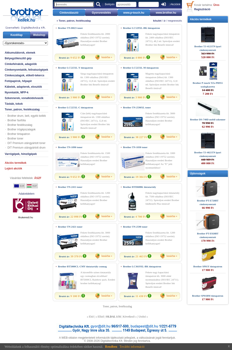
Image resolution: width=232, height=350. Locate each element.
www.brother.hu (166, 12)
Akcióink (175, 4)
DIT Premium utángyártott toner (26, 143)
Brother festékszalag (19, 125)
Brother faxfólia (16, 120)
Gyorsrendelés (101, 12)
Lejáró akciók (13, 168)
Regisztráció (202, 9)
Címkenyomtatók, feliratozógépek (26, 69)
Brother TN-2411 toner (70, 187)
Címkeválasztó (69, 12)
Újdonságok (197, 173)
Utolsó (142, 316)
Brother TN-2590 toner (135, 226)
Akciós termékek (15, 162)
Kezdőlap (16, 35)
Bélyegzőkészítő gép (18, 58)
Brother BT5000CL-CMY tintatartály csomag (82, 266)
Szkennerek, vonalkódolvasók (24, 98)
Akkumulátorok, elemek (20, 52)
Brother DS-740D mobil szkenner (207, 119)
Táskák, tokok (14, 103)
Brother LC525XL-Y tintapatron (75, 67)
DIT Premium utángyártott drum (26, 147)
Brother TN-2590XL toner (137, 107)
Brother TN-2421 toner (70, 226)
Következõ (129, 316)
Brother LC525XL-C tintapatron (75, 107)
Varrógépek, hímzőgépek (21, 154)
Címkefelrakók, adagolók (21, 64)
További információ (132, 346)
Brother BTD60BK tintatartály (139, 187)
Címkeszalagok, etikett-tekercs (24, 75)
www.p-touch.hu (133, 12)
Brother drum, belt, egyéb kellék (26, 115)
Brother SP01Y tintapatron (207, 266)
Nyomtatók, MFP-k (17, 92)
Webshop (39, 35)
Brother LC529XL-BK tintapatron (141, 28)
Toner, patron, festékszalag (22, 109)
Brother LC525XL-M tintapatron (141, 67)
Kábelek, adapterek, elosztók (23, 86)
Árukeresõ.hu (25, 217)
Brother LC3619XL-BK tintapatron (142, 266)
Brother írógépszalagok (21, 129)
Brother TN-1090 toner (70, 147)
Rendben (111, 346)
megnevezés (175, 20)
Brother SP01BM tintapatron (207, 295)
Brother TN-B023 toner (70, 28)
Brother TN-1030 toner (135, 147)
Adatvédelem (26, 193)
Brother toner (15, 138)
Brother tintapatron (18, 134)
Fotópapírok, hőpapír (18, 81)
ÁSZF (37, 178)
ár (165, 20)
